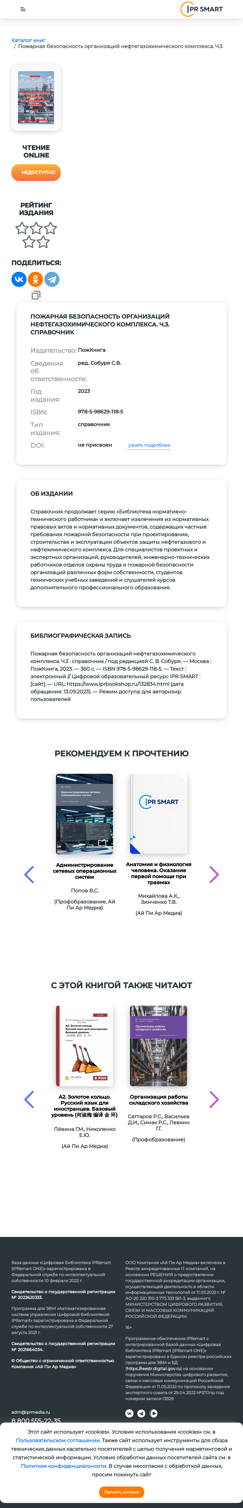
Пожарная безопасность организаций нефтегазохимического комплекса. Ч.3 (120, 46)
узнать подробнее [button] (148, 445)
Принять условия (121, 1492)
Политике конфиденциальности (63, 1466)
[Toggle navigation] (23, 9)
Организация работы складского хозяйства (158, 1100)
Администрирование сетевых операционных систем (84, 871)
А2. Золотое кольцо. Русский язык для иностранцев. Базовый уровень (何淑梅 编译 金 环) (84, 1106)
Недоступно (38, 172)
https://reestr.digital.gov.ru (154, 1368)
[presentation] (29, 874)
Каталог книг (28, 40)
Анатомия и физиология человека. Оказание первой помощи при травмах (158, 873)
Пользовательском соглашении (58, 1440)
